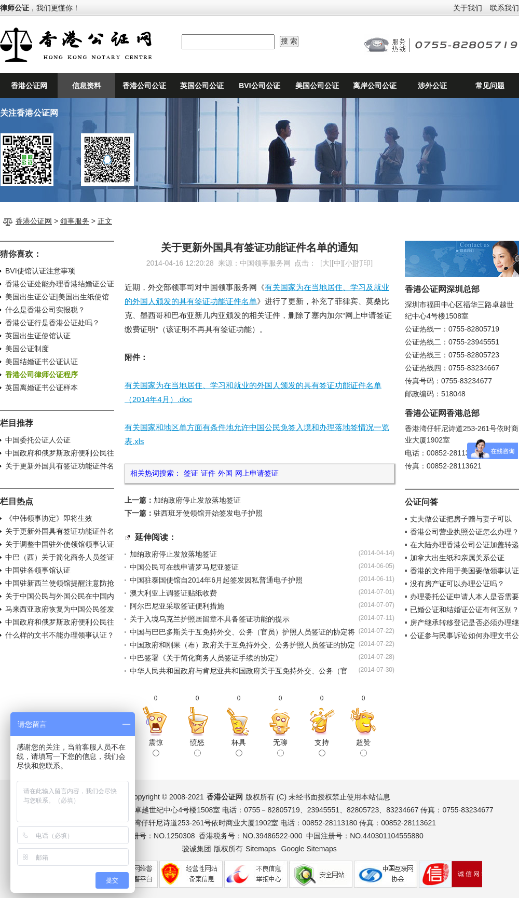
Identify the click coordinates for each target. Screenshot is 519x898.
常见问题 (489, 85)
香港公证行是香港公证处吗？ (52, 323)
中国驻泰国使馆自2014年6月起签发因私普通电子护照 (216, 580)
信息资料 (86, 85)
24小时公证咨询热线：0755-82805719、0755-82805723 (441, 44)
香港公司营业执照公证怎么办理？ (464, 532)
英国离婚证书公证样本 (41, 387)
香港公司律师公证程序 (41, 374)
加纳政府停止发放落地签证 (197, 500)
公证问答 (421, 502)
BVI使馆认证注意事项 (40, 271)
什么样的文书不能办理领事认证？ (59, 635)
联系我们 (504, 8)
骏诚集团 (196, 849)
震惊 (155, 747)
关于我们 (467, 8)
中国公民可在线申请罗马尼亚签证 (184, 567)
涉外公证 (432, 85)
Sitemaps (260, 849)
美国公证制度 (27, 348)
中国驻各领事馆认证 (38, 570)
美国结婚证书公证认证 (41, 361)
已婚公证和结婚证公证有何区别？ (464, 609)
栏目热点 (16, 501)
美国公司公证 (317, 85)
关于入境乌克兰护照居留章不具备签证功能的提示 (210, 619)
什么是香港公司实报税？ (45, 310)
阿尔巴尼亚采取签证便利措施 (177, 606)
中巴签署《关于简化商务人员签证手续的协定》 (206, 658)
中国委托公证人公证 (38, 440)
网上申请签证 (257, 473)
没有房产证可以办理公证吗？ (457, 583)
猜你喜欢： (21, 254)
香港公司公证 (144, 85)
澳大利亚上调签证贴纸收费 (173, 593)
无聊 (280, 747)
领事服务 (74, 221)
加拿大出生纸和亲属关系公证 (457, 558)
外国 (225, 473)
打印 (363, 263)
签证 (191, 473)
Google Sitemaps (308, 849)
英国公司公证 (202, 85)
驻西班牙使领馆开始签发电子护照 (208, 513)
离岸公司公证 (375, 85)
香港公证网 (29, 85)
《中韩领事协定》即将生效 (48, 518)
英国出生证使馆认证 (38, 335)
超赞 (363, 747)
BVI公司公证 (259, 85)
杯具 (238, 747)
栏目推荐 (16, 423)
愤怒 (197, 747)
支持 (322, 747)
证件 (208, 473)
